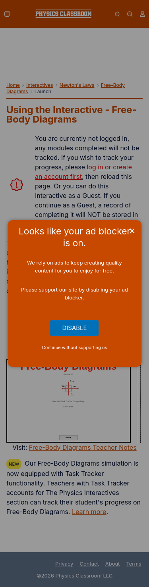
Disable (74, 328)
